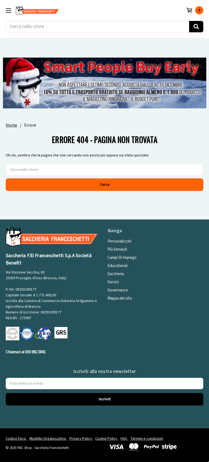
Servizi (113, 282)
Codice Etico (16, 438)
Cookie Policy (106, 438)
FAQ (124, 438)
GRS (61, 332)
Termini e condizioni (146, 438)
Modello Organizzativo (48, 438)
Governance (117, 290)
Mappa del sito (119, 298)
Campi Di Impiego (122, 257)
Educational (117, 266)
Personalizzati (119, 241)
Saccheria (115, 274)
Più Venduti (117, 249)
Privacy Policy (81, 438)
